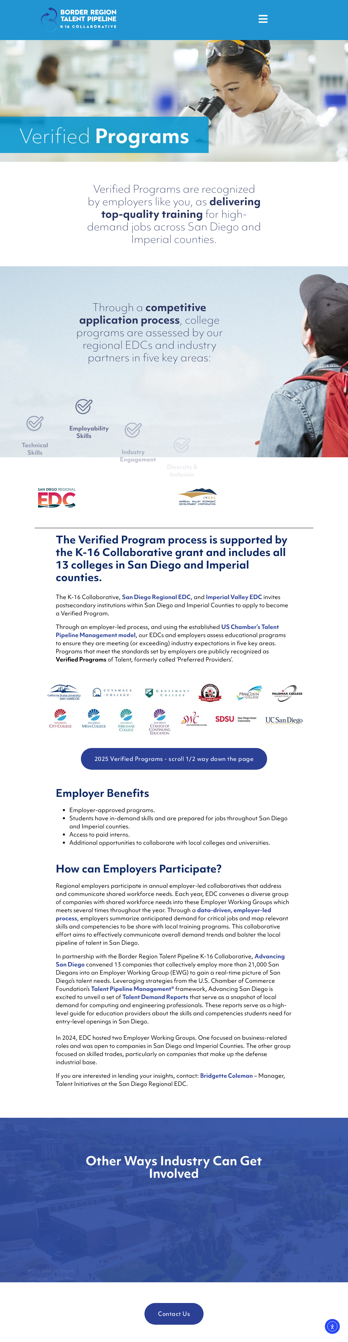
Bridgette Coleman (226, 1075)
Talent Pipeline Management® (132, 989)
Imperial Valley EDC (234, 597)
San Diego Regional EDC (156, 597)
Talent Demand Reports (155, 997)
